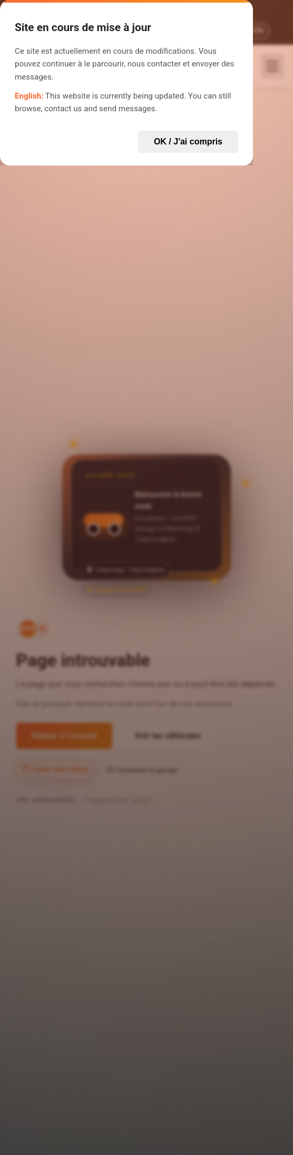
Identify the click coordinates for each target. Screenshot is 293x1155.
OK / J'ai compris (188, 141)
